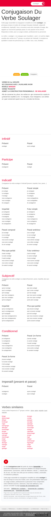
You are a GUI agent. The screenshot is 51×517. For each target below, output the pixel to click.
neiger (29, 444)
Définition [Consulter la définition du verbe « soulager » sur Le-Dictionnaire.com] (16, 74)
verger (4, 446)
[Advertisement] (25, 58)
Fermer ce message (41, 515)
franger (29, 446)
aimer (32, 410)
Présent (5, 143)
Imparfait (5, 209)
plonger (4, 431)
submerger (30, 425)
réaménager (5, 437)
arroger (29, 435)
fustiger (4, 441)
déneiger (4, 442)
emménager (5, 429)
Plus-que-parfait (8, 251)
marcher (4, 412)
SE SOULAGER (40, 91)
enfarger (29, 429)
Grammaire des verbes (22, 490)
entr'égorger (5, 425)
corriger (29, 418)
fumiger (29, 439)
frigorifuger (30, 442)
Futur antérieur (33, 251)
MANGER (12, 87)
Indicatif (7, 180)
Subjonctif (8, 275)
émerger (29, 416)
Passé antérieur (33, 230)
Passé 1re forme (34, 336)
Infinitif (6, 138)
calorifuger (30, 431)
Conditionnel (10, 331)
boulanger (5, 422)
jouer (45, 410)
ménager (4, 444)
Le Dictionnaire (35, 509)
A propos (4, 509)
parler (36, 410)
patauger (29, 420)
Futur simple (32, 209)
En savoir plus (30, 515)
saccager (30, 422)
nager (3, 424)
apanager (30, 424)
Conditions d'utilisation (23, 509)
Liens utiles (25, 511)
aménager (5, 433)
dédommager (6, 418)
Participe (7, 159)
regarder (41, 410)
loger (28, 437)
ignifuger (4, 448)
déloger (4, 420)
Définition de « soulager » (19, 488)
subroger (4, 435)
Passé (29, 143)
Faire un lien (44, 509)
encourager (30, 427)
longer (4, 439)
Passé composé (8, 230)
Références (12, 509)
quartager (30, 448)
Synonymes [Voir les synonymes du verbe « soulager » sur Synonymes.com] (25, 74)
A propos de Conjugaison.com (29, 485)
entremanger (31, 441)
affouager (4, 427)
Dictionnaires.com (9, 490)
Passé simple (32, 188)
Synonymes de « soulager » (36, 488)
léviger (4, 416)
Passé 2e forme (8, 356)
